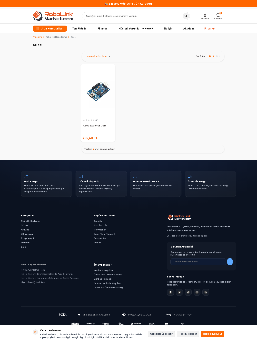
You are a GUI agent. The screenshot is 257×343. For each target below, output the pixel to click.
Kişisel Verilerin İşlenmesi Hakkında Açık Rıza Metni (47, 274)
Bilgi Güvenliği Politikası (33, 282)
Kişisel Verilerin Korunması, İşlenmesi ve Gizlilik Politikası (50, 278)
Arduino (25, 229)
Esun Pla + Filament (104, 233)
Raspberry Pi (28, 238)
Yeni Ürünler (80, 28)
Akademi (188, 28)
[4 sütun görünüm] (217, 56)
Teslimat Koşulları (103, 270)
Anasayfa (37, 37)
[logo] (53, 16)
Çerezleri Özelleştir (161, 333)
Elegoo (97, 242)
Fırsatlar (209, 28)
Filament (103, 28)
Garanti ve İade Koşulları (107, 283)
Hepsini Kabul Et (212, 333)
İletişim (168, 28)
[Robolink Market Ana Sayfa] (201, 217)
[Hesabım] (205, 16)
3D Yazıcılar (27, 233)
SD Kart (25, 225)
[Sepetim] (218, 16)
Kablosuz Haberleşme (56, 37)
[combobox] (136, 16)
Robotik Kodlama (30, 220)
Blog (23, 246)
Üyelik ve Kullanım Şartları (108, 274)
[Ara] (186, 16)
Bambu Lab (100, 225)
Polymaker (100, 229)
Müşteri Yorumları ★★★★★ (136, 28)
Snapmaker (100, 238)
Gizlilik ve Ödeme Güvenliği (108, 287)
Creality (98, 220)
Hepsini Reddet (188, 333)
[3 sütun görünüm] (211, 56)
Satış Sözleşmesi (102, 278)
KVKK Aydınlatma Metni (33, 269)
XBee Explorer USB (94, 125)
